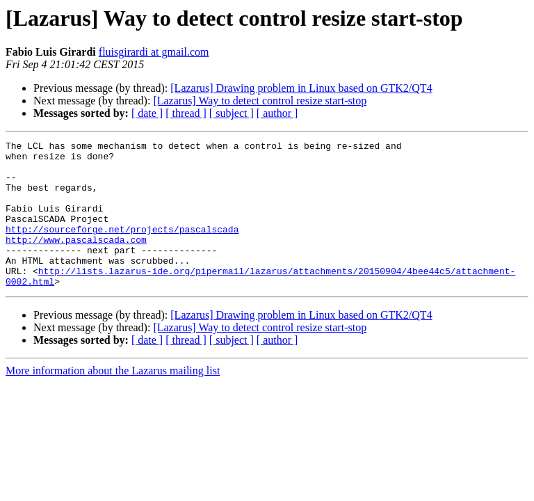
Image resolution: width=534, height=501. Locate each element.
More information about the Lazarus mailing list (113, 400)
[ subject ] (231, 113)
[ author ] (277, 113)
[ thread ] (186, 113)
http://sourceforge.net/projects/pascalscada (122, 247)
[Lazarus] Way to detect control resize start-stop (259, 100)
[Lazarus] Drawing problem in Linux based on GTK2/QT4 (301, 88)
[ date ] (147, 113)
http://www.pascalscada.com (76, 260)
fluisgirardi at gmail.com (154, 52)
